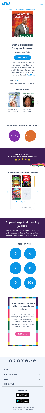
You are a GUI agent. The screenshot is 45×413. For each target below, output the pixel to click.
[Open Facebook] (10, 360)
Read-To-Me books (19, 9)
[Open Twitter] (22, 360)
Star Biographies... (30, 9)
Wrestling (11, 9)
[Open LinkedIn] (34, 360)
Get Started (22, 334)
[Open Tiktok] (30, 360)
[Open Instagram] (14, 360)
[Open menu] (42, 3)
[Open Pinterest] (26, 360)
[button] (21, 192)
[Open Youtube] (18, 360)
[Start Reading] (22, 57)
